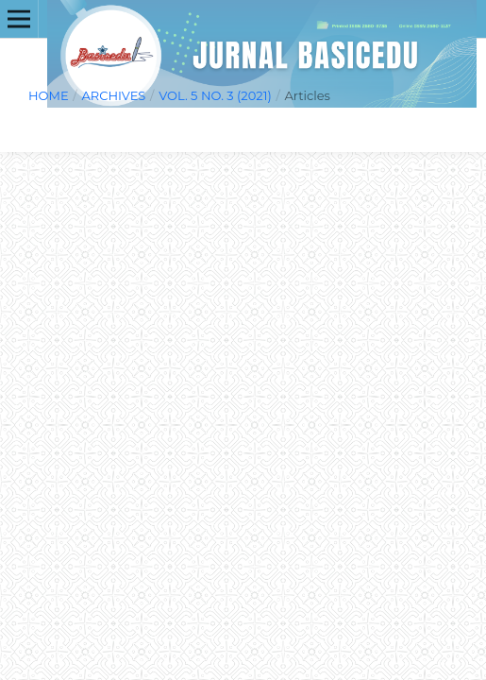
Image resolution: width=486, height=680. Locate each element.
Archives (113, 95)
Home (48, 95)
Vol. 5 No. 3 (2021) (215, 95)
